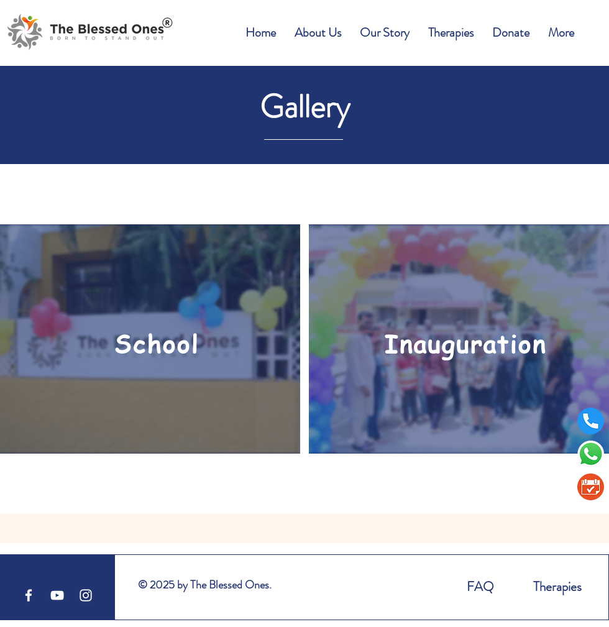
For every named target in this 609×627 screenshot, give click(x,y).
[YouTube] (57, 595)
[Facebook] (29, 595)
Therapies (557, 586)
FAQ (480, 586)
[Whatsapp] (590, 454)
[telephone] (590, 421)
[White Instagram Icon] (86, 595)
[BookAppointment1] (590, 487)
